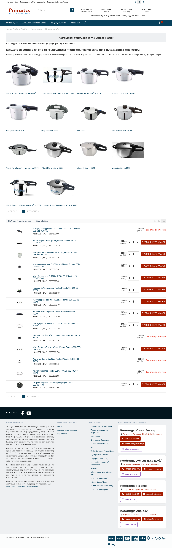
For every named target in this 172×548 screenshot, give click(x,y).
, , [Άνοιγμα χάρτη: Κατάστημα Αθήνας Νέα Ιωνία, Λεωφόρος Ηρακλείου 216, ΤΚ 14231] (141, 464)
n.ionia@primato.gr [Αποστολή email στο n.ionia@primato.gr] (152, 469)
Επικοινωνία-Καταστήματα (57, 2)
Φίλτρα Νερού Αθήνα (99, 482)
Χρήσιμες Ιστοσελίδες (99, 458)
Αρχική (10, 2)
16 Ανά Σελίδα (43, 221)
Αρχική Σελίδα (12, 29)
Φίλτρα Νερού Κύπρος (99, 444)
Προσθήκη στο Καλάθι (153, 242)
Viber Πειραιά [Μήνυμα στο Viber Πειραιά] (128, 499)
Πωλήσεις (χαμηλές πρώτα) (21, 221)
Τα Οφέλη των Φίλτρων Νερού (103, 451)
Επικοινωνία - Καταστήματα (101, 426)
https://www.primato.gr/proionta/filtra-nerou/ (23, 486)
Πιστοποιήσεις (96, 436)
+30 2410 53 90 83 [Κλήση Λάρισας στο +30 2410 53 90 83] (131, 519)
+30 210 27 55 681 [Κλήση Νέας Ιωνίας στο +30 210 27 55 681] (131, 469)
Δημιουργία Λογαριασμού (67, 430)
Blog (16, 2)
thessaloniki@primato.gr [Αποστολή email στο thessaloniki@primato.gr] (133, 444)
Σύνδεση (60, 426)
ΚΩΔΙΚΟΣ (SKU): (40, 234)
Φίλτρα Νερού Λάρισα (99, 489)
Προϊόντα (25, 29)
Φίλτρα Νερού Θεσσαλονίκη (102, 486)
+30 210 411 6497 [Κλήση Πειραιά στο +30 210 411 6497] (130, 494)
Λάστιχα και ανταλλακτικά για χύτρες (46, 29)
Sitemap (94, 468)
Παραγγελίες (62, 434)
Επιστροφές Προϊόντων (100, 440)
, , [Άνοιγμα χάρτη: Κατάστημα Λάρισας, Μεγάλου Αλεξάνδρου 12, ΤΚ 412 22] (139, 515)
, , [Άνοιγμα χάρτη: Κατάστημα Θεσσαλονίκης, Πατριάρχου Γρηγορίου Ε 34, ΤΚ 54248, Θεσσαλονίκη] (143, 434)
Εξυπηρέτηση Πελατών (100, 455)
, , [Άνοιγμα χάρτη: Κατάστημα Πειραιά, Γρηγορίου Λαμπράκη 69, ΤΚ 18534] (139, 489)
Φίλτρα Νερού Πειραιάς (100, 478)
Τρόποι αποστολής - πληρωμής (32, 2)
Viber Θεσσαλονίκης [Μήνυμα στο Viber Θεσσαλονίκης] (131, 449)
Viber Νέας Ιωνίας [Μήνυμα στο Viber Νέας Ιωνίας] (130, 474)
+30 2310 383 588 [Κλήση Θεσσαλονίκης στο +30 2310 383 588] (130, 438)
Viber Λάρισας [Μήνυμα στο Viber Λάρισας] (129, 524)
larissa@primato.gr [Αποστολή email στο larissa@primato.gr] (152, 519)
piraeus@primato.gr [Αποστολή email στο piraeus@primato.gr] (152, 494)
